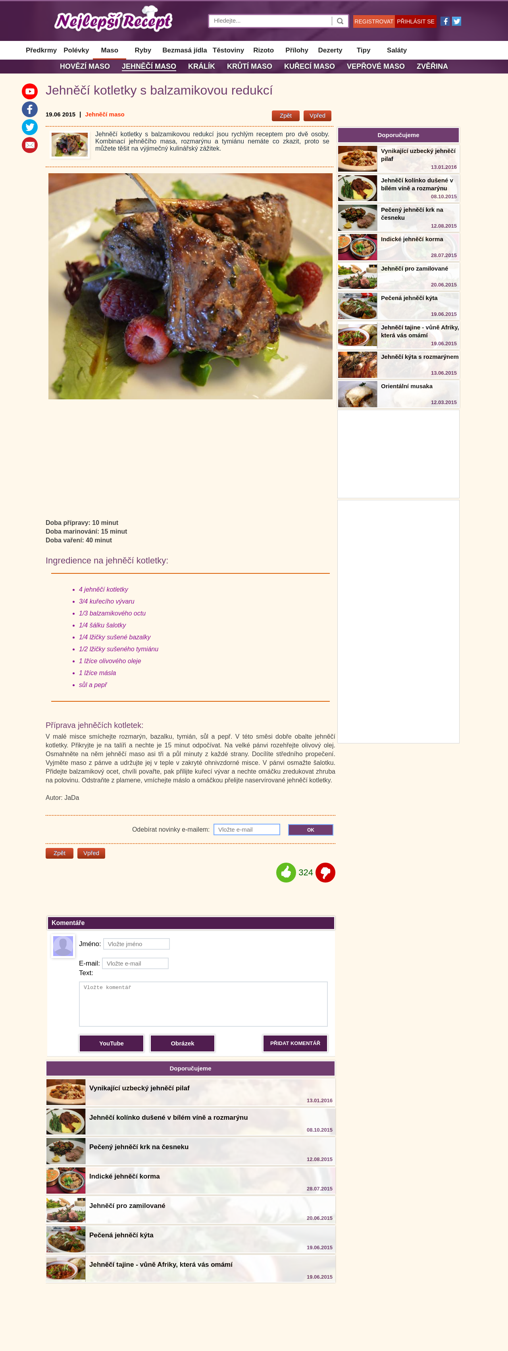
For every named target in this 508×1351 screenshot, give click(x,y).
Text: (86, 973)
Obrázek (182, 1043)
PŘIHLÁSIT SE (416, 21)
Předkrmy (41, 50)
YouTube (111, 1043)
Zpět (286, 115)
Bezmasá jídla (184, 50)
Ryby (143, 50)
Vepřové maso (376, 66)
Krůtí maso (249, 66)
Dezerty (330, 50)
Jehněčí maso (149, 66)
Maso (109, 50)
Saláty (397, 50)
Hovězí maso (85, 66)
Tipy (364, 50)
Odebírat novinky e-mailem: (206, 829)
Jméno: (124, 944)
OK (310, 830)
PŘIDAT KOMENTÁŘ (295, 1043)
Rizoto (263, 50)
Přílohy (296, 50)
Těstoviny (228, 50)
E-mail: (124, 963)
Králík (201, 66)
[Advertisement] (398, 620)
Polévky (76, 50)
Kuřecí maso (309, 66)
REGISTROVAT (373, 21)
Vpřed (317, 115)
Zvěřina (432, 66)
